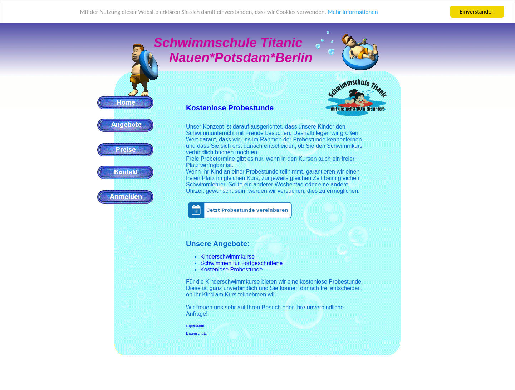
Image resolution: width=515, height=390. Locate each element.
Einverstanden (477, 11)
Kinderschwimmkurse (227, 257)
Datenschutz (196, 333)
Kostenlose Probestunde (230, 108)
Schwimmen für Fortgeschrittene (241, 263)
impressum (195, 326)
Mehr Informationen (353, 12)
